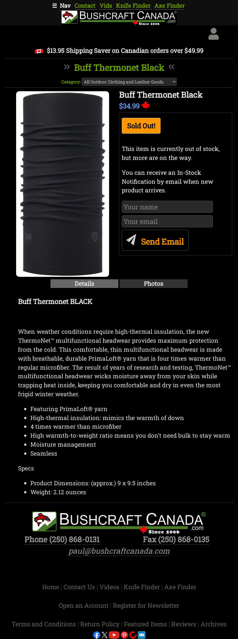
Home (51, 587)
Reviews (184, 624)
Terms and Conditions (44, 624)
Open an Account (83, 605)
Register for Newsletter (146, 605)
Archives (214, 624)
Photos (153, 283)
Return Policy (100, 624)
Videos (110, 587)
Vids (106, 5)
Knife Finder (134, 5)
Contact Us (80, 587)
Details (84, 283)
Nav (65, 5)
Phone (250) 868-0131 (61, 539)
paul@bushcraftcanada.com (119, 551)
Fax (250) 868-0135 (176, 539)
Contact (85, 5)
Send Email (154, 238)
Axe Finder (169, 5)
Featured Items (146, 624)
